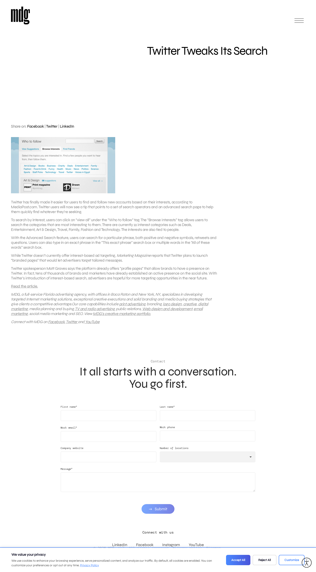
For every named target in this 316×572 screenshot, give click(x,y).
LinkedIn (67, 126)
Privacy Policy (89, 565)
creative (190, 306)
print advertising (132, 306)
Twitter (51, 126)
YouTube (92, 324)
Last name (167, 413)
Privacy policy (187, 548)
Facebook (35, 126)
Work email (69, 433)
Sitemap (213, 548)
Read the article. (24, 289)
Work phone (167, 433)
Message (66, 475)
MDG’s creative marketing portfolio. (122, 316)
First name (69, 413)
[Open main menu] (299, 22)
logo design (172, 306)
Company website (72, 454)
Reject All (264, 560)
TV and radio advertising (94, 311)
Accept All (238, 560)
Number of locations (174, 454)
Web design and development (167, 311)
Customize (291, 560)
